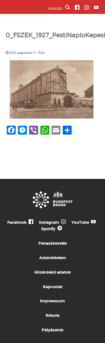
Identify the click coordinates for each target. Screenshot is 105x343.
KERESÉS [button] (59, 8)
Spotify (48, 228)
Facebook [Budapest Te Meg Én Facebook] (17, 222)
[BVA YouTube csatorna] (96, 7)
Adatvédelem (52, 257)
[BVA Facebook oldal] (77, 7)
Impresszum (52, 300)
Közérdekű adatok (52, 272)
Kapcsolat (52, 286)
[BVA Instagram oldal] (86, 7)
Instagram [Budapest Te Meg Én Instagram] (49, 222)
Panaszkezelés (52, 243)
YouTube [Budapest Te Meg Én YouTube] (80, 222)
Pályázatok (53, 329)
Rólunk (53, 315)
